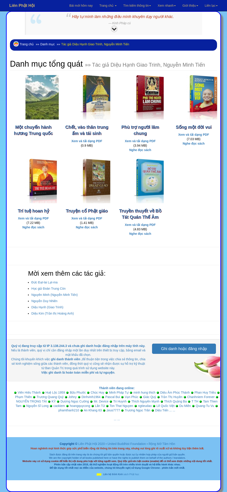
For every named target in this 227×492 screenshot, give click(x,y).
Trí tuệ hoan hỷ (33, 210)
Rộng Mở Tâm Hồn (162, 444)
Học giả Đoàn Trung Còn (48, 288)
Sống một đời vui (194, 127)
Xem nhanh (167, 5)
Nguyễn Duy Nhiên (44, 301)
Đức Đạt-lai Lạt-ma (44, 282)
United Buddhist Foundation (127, 444)
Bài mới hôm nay (81, 5)
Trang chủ (108, 5)
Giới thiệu (190, 5)
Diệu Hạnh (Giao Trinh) (47, 307)
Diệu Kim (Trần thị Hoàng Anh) (52, 313)
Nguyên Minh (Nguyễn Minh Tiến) (54, 295)
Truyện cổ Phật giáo (87, 210)
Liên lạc (211, 5)
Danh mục (47, 44)
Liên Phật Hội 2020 (92, 444)
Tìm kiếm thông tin (137, 5)
